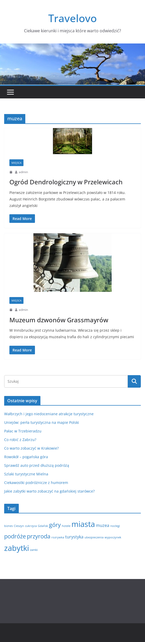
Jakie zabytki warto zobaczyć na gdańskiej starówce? (49, 491)
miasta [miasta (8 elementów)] (83, 524)
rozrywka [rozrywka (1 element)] (57, 537)
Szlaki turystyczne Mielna (26, 473)
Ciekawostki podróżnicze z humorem (36, 482)
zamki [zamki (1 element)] (34, 550)
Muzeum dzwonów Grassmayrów (58, 320)
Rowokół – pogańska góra (26, 456)
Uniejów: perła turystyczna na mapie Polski (41, 422)
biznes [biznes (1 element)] (8, 526)
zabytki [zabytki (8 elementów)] (16, 548)
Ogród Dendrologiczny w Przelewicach (66, 182)
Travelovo (72, 18)
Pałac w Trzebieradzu (22, 431)
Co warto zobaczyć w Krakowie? (31, 448)
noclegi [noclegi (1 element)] (115, 526)
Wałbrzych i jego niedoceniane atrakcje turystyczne (49, 413)
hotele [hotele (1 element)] (66, 526)
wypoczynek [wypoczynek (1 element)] (113, 537)
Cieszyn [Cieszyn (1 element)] (19, 526)
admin (23, 172)
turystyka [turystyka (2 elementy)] (74, 537)
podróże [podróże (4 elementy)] (15, 536)
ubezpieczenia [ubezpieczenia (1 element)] (94, 537)
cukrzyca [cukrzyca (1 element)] (31, 526)
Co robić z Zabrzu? (20, 439)
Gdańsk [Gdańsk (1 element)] (43, 526)
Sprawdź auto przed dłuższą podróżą (36, 465)
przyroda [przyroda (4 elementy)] (38, 536)
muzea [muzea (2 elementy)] (102, 525)
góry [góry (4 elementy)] (55, 524)
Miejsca (16, 163)
